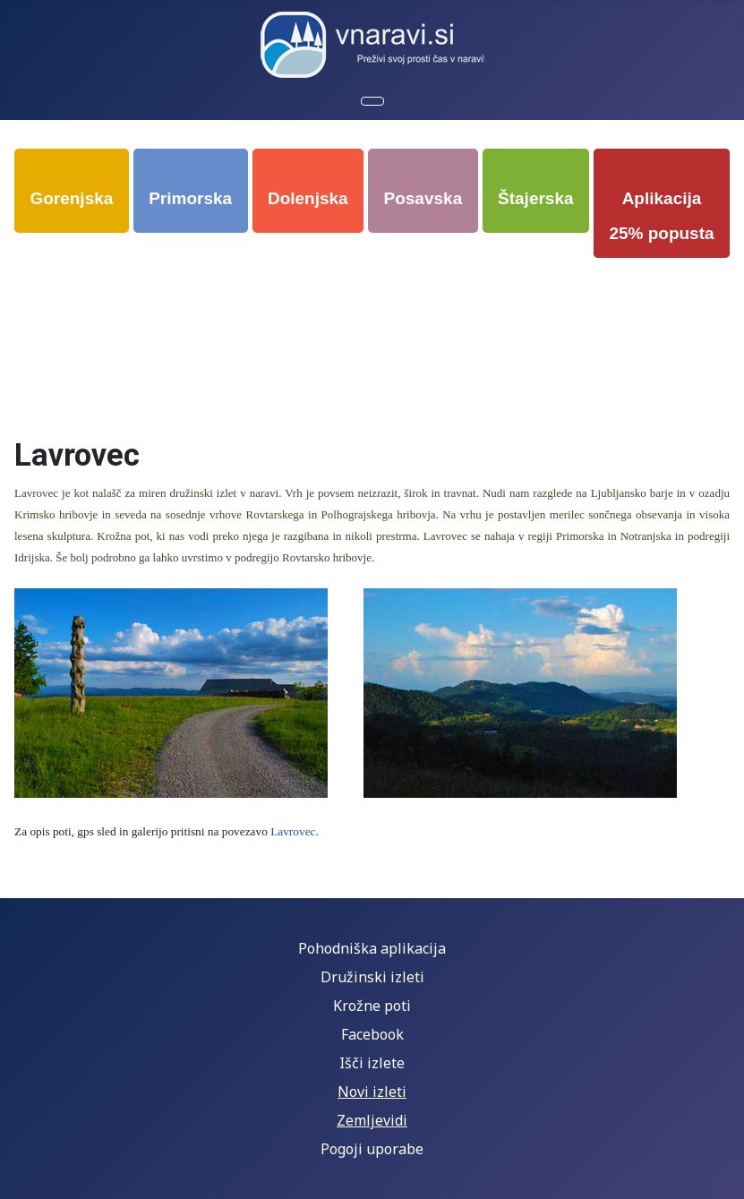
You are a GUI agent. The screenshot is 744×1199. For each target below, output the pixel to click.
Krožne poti (372, 1005)
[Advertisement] (375, 315)
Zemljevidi (372, 1120)
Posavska (423, 198)
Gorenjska (71, 198)
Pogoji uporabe (372, 1149)
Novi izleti (372, 1091)
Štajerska (536, 198)
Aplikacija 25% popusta (661, 216)
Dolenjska (308, 198)
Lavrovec (292, 831)
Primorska (190, 198)
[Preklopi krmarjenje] (372, 101)
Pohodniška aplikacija (372, 948)
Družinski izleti (372, 977)
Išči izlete (372, 1063)
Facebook (372, 1034)
